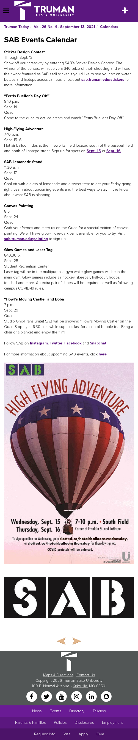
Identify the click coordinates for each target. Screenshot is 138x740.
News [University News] (37, 711)
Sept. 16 (113, 151)
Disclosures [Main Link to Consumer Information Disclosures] (84, 722)
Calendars (109, 26)
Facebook (72, 343)
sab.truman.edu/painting (26, 239)
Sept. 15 (94, 151)
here (103, 354)
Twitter (56, 343)
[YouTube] (62, 697)
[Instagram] (77, 697)
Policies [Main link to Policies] (60, 722)
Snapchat (98, 343)
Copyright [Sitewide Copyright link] (43, 680)
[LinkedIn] (91, 697)
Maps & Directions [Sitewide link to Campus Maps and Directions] (58, 675)
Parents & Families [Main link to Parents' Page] (30, 722)
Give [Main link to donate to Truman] (100, 734)
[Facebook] (32, 697)
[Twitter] (47, 697)
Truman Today (16, 26)
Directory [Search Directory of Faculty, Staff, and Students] (76, 711)
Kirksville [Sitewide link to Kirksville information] (80, 686)
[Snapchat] (106, 697)
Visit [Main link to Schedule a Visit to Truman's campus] (67, 734)
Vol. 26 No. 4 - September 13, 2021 (64, 26)
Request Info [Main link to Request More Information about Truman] (44, 734)
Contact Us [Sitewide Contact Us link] (85, 675)
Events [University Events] (55, 711)
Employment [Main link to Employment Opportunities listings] (112, 722)
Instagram (39, 343)
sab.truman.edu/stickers (102, 79)
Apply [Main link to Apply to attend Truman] (83, 734)
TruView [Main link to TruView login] (99, 711)
